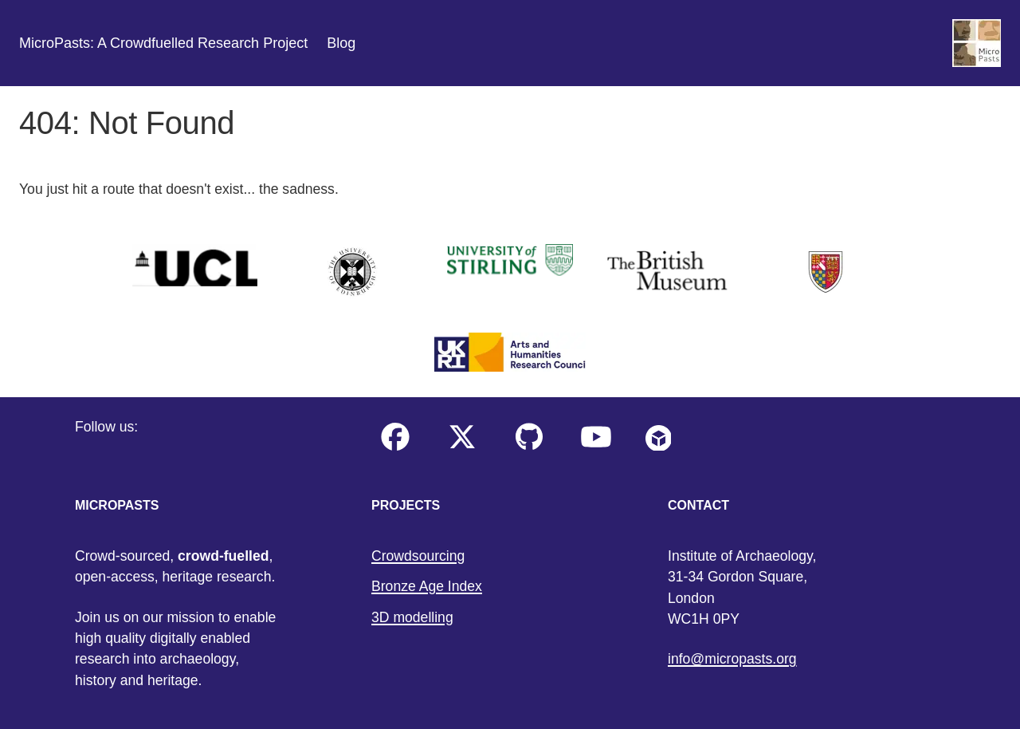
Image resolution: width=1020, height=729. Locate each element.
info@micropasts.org (732, 659)
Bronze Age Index (426, 586)
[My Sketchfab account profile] (658, 449)
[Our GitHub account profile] (529, 449)
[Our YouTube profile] (596, 449)
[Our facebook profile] (395, 449)
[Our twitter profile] (462, 449)
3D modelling (412, 617)
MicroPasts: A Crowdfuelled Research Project (163, 43)
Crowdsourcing (418, 556)
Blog (341, 43)
